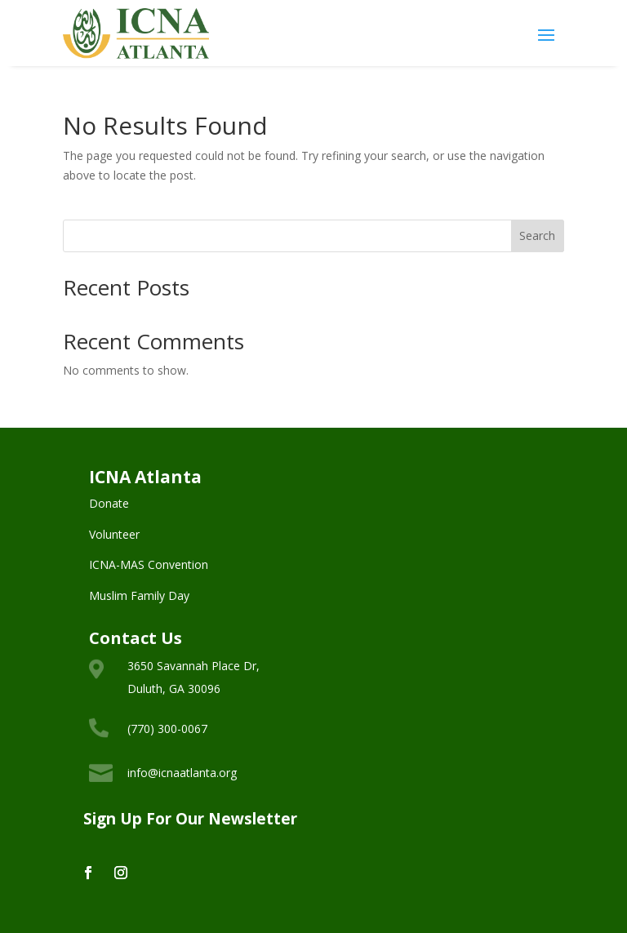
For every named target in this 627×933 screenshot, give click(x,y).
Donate (109, 503)
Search (537, 235)
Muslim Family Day (139, 595)
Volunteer (114, 534)
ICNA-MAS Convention (148, 564)
